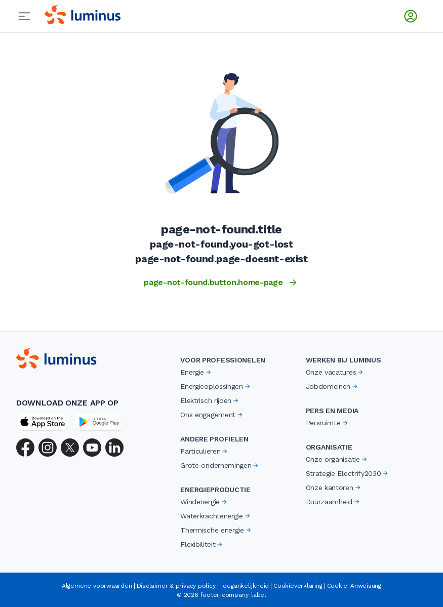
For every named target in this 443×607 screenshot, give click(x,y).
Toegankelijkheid (244, 586)
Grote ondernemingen (220, 465)
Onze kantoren (334, 487)
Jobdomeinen (332, 386)
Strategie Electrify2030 (348, 473)
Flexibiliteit (202, 544)
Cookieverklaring (297, 586)
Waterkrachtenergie (215, 516)
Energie (196, 372)
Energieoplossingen (215, 386)
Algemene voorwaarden (97, 586)
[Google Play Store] (100, 421)
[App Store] (42, 421)
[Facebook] (25, 447)
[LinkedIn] (114, 447)
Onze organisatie (337, 459)
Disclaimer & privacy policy (176, 586)
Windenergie (204, 502)
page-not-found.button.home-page (221, 282)
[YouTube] (92, 447)
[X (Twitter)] (70, 447)
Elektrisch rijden (210, 400)
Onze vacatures (335, 372)
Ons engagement (212, 415)
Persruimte (327, 423)
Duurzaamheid (333, 502)
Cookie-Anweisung (354, 586)
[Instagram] (47, 447)
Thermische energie (216, 530)
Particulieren (204, 451)
